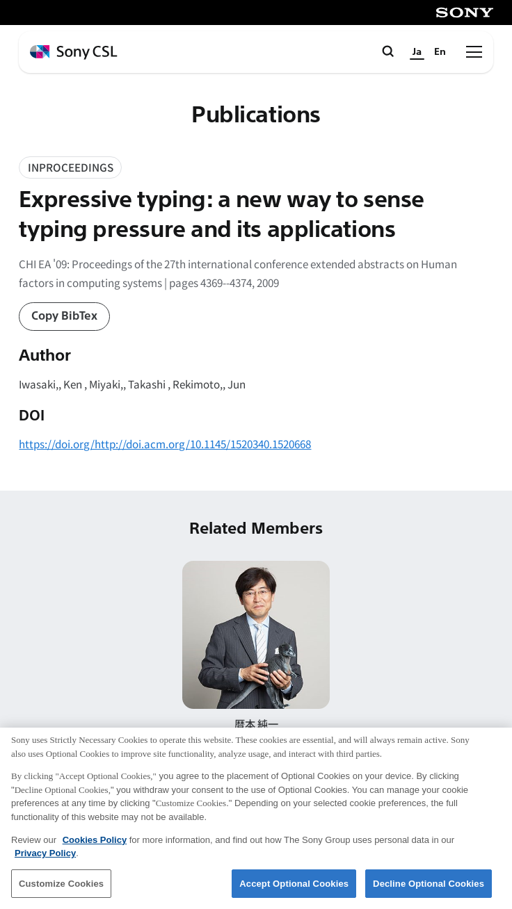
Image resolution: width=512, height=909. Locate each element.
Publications (256, 115)
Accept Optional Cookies (294, 892)
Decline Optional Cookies (428, 892)
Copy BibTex (64, 316)
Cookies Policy (95, 848)
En (440, 51)
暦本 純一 (256, 723)
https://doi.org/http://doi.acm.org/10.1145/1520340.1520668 (165, 443)
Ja (417, 51)
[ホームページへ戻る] (74, 52)
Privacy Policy (45, 862)
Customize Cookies (61, 892)
